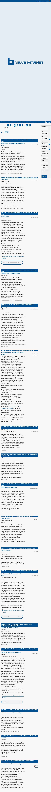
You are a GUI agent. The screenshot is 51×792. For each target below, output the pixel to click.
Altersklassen (45, 165)
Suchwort (44, 126)
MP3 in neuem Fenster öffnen (9, 256)
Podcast (38, 122)
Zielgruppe (44, 146)
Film (3, 512)
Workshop (4, 344)
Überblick (3, 122)
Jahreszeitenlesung (17, 173)
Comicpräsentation (13, 689)
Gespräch (10, 208)
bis (42, 136)
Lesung (4, 208)
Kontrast (47, 1)
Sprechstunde (5, 300)
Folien (36, 775)
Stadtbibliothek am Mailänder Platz (15, 122)
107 (27, 125)
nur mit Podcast (45, 170)
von (42, 131)
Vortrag (4, 249)
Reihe (43, 160)
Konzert (4, 544)
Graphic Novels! (5, 690)
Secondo (20, 208)
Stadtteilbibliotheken (30, 122)
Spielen (4, 450)
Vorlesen (4, 173)
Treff (10, 344)
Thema (43, 155)
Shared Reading (16, 731)
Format (43, 151)
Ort (42, 141)
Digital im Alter (18, 300)
